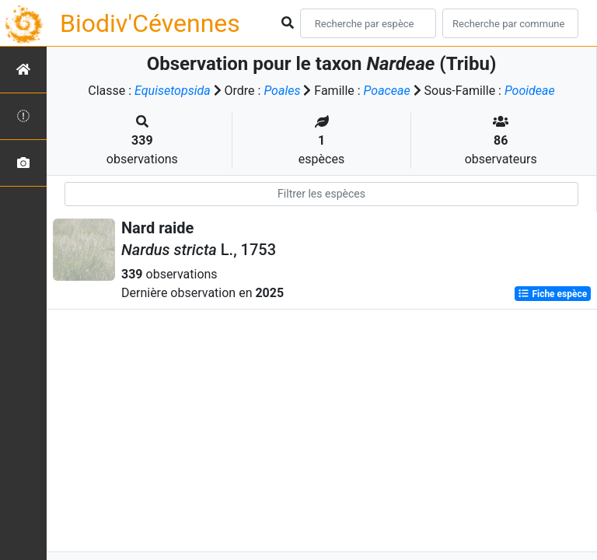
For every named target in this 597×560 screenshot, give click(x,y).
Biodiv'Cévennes (150, 23)
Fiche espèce (552, 294)
